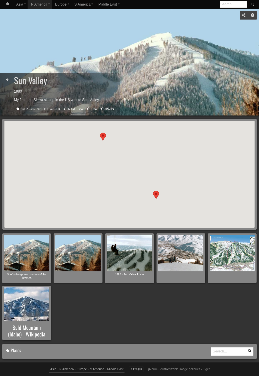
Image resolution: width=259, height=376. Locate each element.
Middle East (107, 4)
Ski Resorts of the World (40, 109)
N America (39, 4)
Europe (61, 4)
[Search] (233, 4)
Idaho (109, 109)
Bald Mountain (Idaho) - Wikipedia (26, 330)
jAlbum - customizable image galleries (174, 369)
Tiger (206, 369)
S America (82, 4)
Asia (19, 4)
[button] (156, 199)
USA (94, 109)
